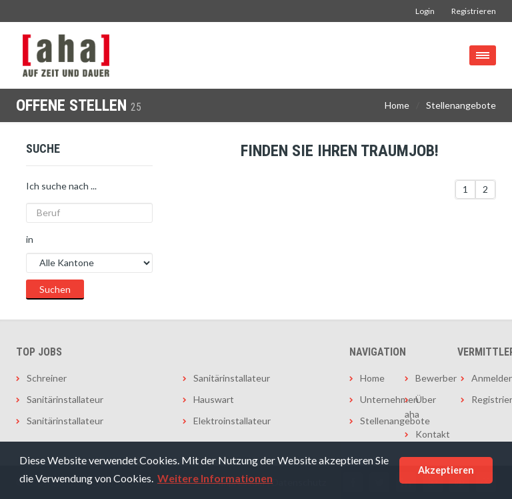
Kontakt (427, 434)
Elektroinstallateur (232, 420)
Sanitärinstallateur (65, 399)
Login (425, 11)
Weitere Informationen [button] (215, 478)
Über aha (420, 407)
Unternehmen (372, 399)
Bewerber (427, 378)
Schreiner (47, 378)
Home (397, 105)
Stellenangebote (461, 105)
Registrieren (473, 11)
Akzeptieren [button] (446, 470)
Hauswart (213, 399)
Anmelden (483, 378)
